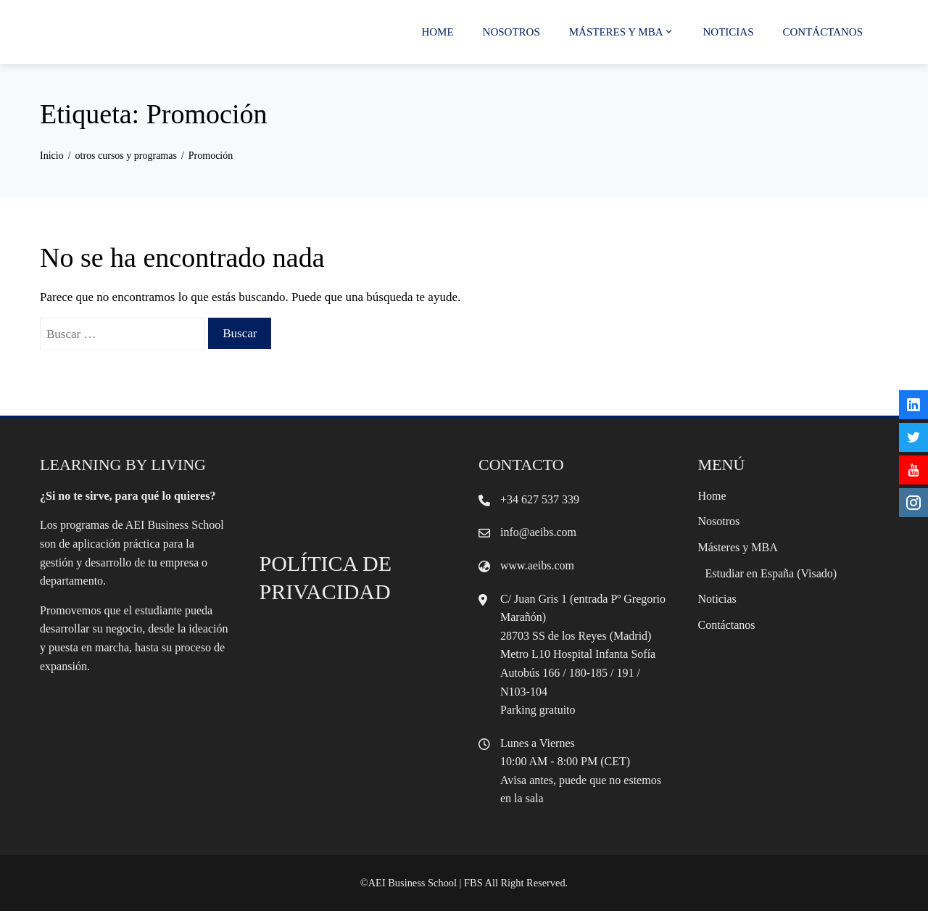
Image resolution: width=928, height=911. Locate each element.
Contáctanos (823, 32)
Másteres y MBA (621, 32)
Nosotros (511, 32)
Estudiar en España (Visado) (771, 573)
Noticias (728, 32)
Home (437, 32)
